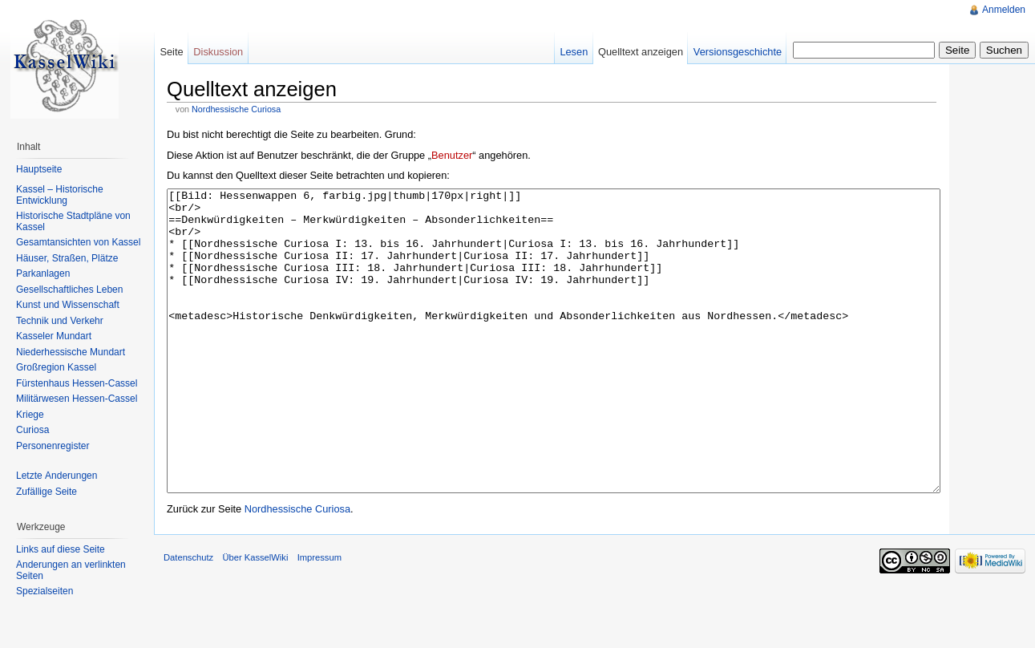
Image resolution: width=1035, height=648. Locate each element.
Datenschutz (188, 617)
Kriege (30, 414)
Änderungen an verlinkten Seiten (71, 570)
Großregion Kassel (56, 367)
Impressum (319, 617)
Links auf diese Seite (60, 549)
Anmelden (1003, 9)
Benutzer (451, 155)
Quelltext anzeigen (640, 52)
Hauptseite (39, 169)
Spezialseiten (44, 591)
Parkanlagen (43, 273)
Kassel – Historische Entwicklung (59, 195)
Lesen (574, 52)
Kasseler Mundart (53, 336)
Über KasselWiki (255, 617)
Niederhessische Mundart (70, 352)
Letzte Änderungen (56, 475)
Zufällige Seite (46, 491)
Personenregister (52, 446)
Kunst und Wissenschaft (67, 304)
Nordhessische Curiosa (236, 109)
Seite (171, 52)
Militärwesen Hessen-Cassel (76, 398)
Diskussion (218, 52)
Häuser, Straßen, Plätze (67, 258)
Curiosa (32, 429)
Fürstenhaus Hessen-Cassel (76, 383)
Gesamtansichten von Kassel (78, 242)
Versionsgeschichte (737, 52)
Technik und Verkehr (59, 320)
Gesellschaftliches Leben (69, 289)
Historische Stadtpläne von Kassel (73, 221)
